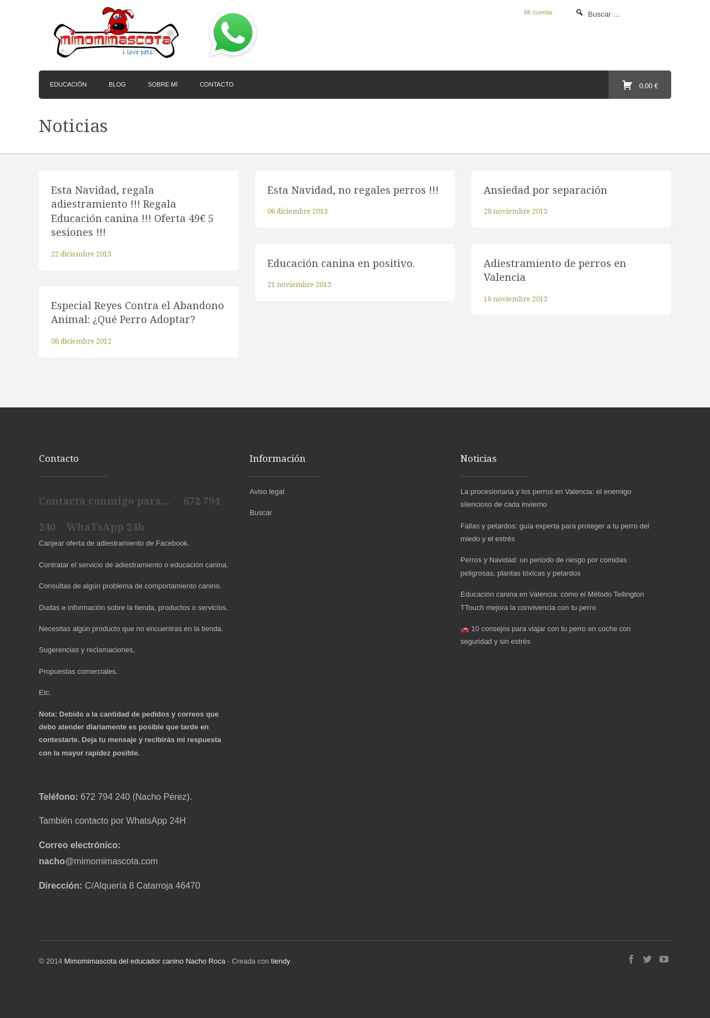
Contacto (217, 84)
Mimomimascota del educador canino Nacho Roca (144, 961)
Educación (68, 84)
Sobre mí (163, 84)
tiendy (281, 961)
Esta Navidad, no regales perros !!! (353, 189)
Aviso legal (267, 491)
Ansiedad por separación (545, 189)
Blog (117, 84)
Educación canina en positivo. (341, 263)
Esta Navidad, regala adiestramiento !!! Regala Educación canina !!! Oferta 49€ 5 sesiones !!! (132, 211)
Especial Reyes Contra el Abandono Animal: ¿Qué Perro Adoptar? (137, 312)
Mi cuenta (538, 12)
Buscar (261, 512)
